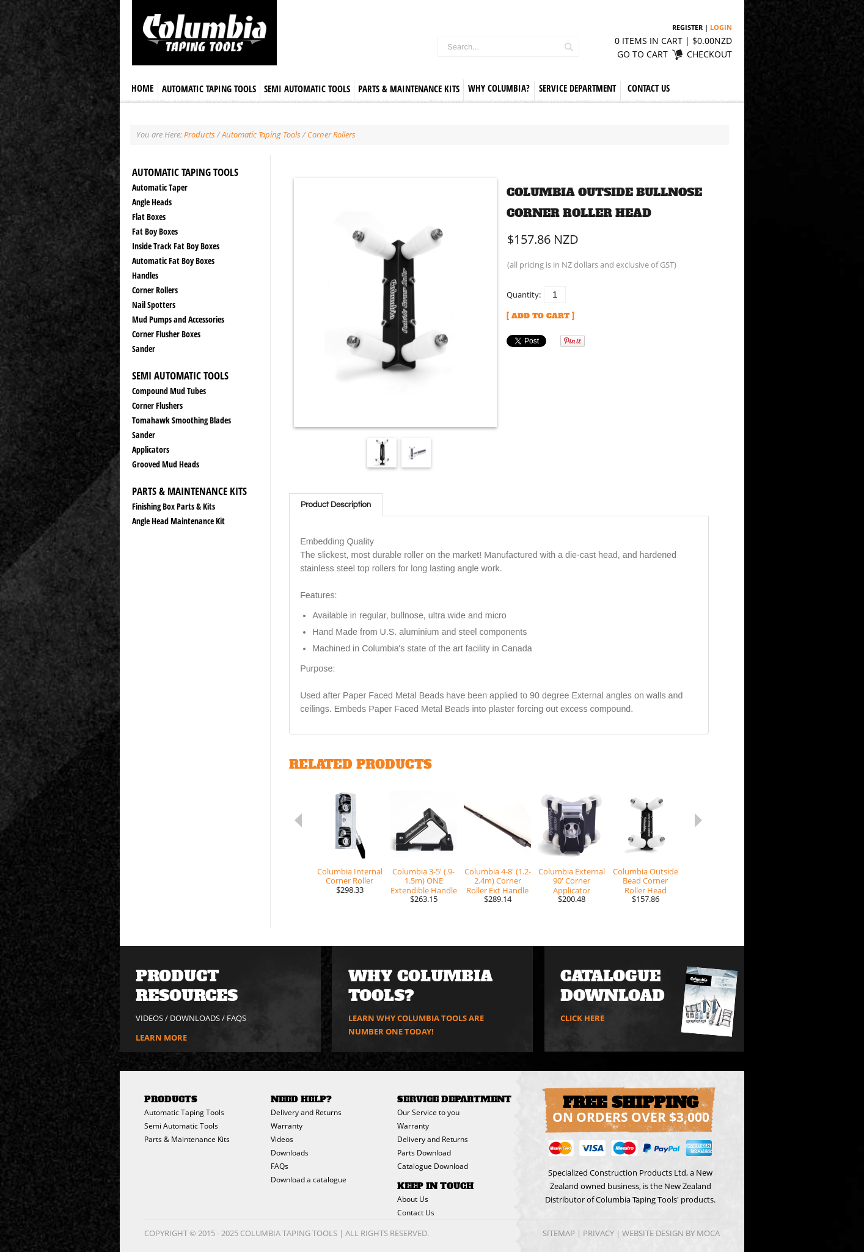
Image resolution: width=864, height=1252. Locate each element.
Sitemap (559, 1233)
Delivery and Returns (306, 1112)
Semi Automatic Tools (307, 88)
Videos (282, 1139)
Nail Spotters (153, 304)
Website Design (653, 1233)
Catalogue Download (432, 1166)
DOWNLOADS (195, 1017)
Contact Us (649, 88)
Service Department (577, 88)
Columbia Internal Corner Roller (350, 876)
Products (199, 134)
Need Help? (301, 1099)
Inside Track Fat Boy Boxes (175, 246)
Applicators (150, 449)
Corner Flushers (157, 405)
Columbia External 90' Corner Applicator (571, 881)
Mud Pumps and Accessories (178, 319)
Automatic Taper (160, 187)
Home (142, 88)
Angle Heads (152, 202)
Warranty (286, 1126)
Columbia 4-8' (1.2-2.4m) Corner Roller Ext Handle (497, 881)
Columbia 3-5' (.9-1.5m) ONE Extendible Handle (423, 881)
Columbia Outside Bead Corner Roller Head (645, 881)
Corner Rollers (155, 290)
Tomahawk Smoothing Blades (181, 420)
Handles (145, 275)
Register (687, 27)
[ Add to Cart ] (540, 316)
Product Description (336, 504)
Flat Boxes (149, 216)
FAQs (236, 1017)
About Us (412, 1199)
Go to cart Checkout (674, 54)
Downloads (290, 1153)
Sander (143, 348)
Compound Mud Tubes (169, 391)
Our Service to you (428, 1112)
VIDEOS (149, 1017)
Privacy (598, 1233)
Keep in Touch (435, 1186)
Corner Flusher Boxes (166, 334)
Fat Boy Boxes (155, 231)
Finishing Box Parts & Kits (173, 506)
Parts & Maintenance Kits (408, 88)
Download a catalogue (308, 1179)
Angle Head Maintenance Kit (178, 521)
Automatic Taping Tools (209, 88)
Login (721, 27)
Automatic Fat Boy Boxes (173, 260)
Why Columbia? (499, 88)
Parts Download (424, 1153)
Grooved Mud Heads (165, 464)
